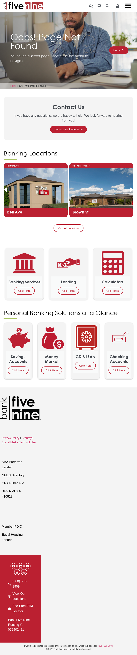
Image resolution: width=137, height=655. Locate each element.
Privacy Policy (10, 438)
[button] (5, 189)
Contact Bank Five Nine (68, 129)
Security (27, 438)
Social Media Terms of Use (18, 442)
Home (13, 85)
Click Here (24, 290)
